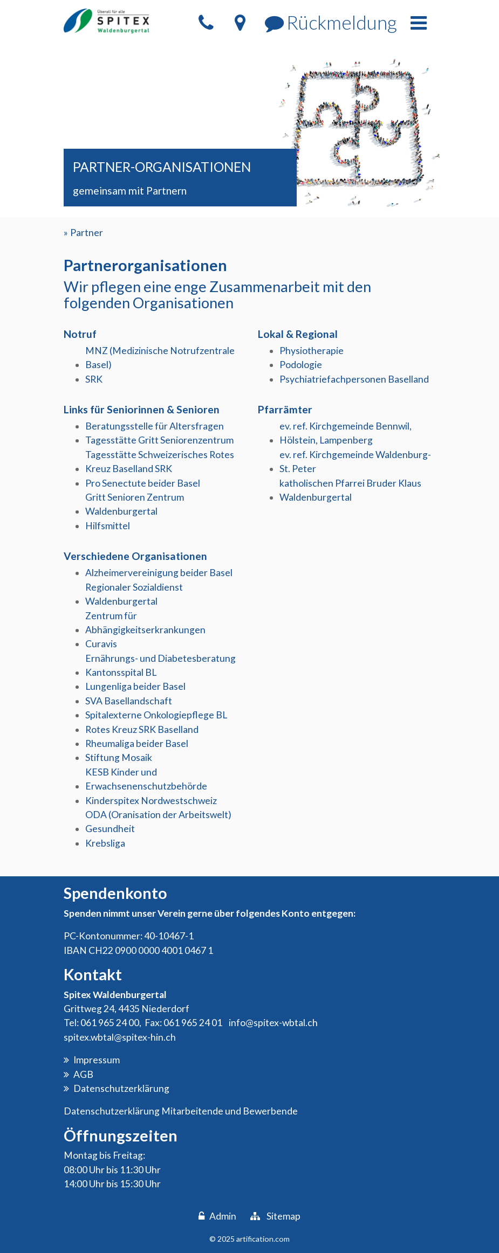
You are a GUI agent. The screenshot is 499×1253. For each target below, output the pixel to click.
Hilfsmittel (107, 525)
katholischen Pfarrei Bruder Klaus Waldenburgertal (350, 490)
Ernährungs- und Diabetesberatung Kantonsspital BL (160, 665)
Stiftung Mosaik (118, 757)
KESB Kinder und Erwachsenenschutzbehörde (146, 779)
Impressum (96, 1059)
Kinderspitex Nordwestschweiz (151, 800)
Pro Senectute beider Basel (142, 483)
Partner (86, 232)
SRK (93, 379)
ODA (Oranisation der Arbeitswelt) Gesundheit (158, 821)
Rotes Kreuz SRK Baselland (142, 729)
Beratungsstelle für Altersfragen (154, 426)
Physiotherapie (311, 350)
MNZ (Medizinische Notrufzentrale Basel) (160, 357)
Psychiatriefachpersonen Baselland (354, 379)
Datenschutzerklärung (121, 1088)
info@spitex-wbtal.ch (273, 1022)
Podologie (300, 364)
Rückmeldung (341, 22)
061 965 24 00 (109, 1022)
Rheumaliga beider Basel (136, 743)
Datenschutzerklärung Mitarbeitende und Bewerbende (181, 1111)
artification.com (263, 1238)
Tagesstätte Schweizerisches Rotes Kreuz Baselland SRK (159, 461)
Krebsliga (105, 843)
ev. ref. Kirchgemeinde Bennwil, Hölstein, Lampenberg (345, 433)
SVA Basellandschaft (128, 701)
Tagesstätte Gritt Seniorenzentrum (159, 440)
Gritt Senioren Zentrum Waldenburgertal (134, 504)
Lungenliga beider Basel (135, 686)
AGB (83, 1074)
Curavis (101, 643)
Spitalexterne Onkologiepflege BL (156, 715)
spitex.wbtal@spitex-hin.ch (120, 1037)
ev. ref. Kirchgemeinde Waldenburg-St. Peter (355, 461)
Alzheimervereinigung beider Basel (159, 572)
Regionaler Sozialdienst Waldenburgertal (134, 594)
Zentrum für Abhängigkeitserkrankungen (145, 622)
